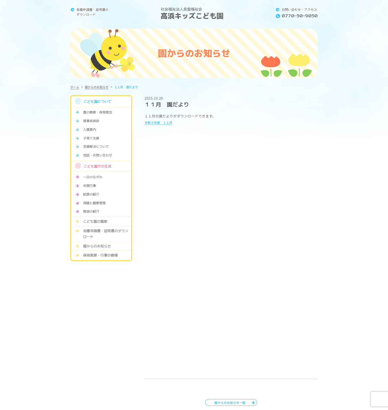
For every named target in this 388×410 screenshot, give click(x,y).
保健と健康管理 (94, 203)
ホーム (74, 87)
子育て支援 (91, 138)
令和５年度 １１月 (161, 122)
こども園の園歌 (95, 221)
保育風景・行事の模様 (100, 255)
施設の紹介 (91, 211)
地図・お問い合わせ (97, 155)
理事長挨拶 (91, 121)
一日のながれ (92, 177)
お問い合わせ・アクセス (299, 9)
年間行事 (89, 185)
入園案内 (89, 129)
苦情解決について (96, 146)
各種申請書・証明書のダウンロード (92, 12)
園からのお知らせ (97, 87)
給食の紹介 (91, 194)
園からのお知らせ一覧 (230, 402)
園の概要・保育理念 (97, 112)
